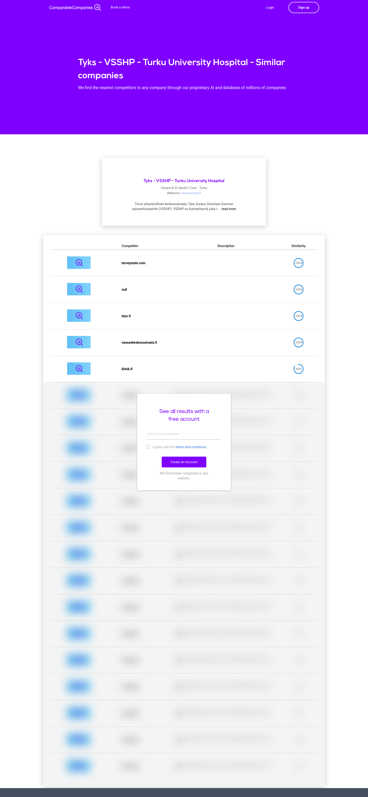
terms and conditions (191, 447)
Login (270, 7)
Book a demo (120, 7)
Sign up (303, 7)
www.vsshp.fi (191, 193)
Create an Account (184, 462)
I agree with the (177, 447)
